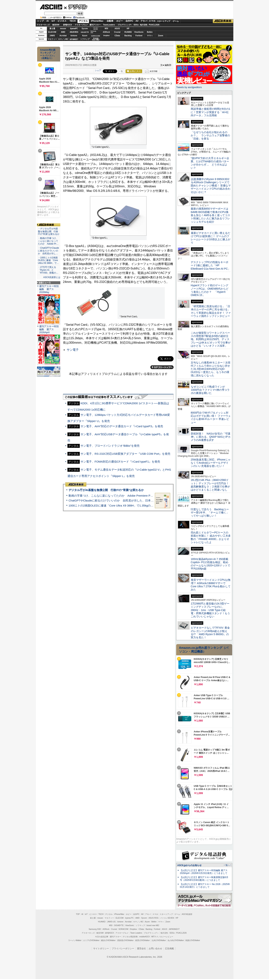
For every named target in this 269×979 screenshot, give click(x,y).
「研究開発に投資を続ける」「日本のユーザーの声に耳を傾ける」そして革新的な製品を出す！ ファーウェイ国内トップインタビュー (211, 311)
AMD (63, 32)
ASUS (117, 28)
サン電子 (73, 349)
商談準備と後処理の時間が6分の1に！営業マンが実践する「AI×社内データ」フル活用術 (210, 112)
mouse (63, 28)
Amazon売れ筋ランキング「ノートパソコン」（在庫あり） (48, 54)
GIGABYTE (85, 32)
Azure (84, 36)
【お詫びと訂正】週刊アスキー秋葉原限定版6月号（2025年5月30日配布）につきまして (204, 878)
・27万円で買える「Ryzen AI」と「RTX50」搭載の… (48, 270)
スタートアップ (163, 21)
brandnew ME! (96, 39)
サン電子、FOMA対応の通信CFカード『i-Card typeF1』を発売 (120, 461)
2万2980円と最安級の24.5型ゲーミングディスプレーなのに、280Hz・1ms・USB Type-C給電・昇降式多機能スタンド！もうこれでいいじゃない (210, 610)
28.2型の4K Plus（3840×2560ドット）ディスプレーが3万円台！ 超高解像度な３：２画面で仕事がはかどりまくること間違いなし (210, 484)
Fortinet (138, 36)
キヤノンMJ (63, 39)
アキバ (143, 21)
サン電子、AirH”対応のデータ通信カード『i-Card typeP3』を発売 (122, 426)
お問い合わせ (155, 948)
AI (48, 21)
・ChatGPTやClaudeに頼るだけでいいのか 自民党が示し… (48, 251)
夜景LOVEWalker (142, 940)
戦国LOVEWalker (192, 940)
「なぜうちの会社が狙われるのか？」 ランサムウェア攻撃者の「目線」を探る (210, 135)
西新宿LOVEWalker (125, 940)
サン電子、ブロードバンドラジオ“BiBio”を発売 (110, 445)
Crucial (117, 32)
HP (128, 28)
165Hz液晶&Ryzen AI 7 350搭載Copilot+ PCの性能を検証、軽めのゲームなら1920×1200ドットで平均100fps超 (210, 564)
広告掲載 (169, 948)
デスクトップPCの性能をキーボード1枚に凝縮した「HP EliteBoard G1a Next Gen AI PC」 (210, 265)
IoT (53, 21)
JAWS (52, 36)
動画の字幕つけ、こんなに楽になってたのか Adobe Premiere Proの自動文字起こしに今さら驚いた (132, 495)
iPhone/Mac (97, 21)
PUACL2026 (154, 25)
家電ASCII (67, 25)
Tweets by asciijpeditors (189, 87)
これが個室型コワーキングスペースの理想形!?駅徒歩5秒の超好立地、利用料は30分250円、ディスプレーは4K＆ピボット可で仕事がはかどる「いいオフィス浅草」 (211, 339)
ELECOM (52, 32)
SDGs (136, 25)
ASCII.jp (51, 6)
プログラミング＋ (151, 933)
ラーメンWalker (74, 940)
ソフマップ (84, 39)
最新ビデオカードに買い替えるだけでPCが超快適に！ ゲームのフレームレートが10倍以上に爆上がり (210, 237)
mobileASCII (144, 937)
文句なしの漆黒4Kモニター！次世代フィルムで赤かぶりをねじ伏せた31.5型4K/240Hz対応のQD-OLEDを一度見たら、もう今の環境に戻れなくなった (211, 369)
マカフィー (52, 39)
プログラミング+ (125, 25)
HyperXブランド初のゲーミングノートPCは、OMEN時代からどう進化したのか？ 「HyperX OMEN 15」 (209, 290)
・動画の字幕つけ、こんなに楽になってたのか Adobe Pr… (48, 241)
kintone (74, 36)
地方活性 (143, 25)
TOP (78, 914)
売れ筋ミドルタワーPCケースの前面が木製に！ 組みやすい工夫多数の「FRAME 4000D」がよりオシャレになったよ (211, 537)
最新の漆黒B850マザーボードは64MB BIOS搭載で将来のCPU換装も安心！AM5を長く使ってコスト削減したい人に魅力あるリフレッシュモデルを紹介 (210, 215)
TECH (72, 21)
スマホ (152, 21)
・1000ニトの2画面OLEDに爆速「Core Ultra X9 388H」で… (48, 260)
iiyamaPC (74, 28)
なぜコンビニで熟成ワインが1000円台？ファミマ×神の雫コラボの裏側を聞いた (210, 390)
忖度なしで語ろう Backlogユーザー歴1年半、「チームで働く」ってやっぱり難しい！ (210, 512)
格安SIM (55, 25)
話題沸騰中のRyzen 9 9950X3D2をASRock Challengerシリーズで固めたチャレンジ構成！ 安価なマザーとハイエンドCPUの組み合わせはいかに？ (211, 186)
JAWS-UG (111, 922)
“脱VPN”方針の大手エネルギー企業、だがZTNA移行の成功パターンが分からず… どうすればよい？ (210, 163)
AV (137, 21)
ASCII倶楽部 (223, 21)
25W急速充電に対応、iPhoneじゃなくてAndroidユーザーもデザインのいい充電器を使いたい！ (211, 463)
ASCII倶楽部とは (51, 277)
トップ (40, 21)
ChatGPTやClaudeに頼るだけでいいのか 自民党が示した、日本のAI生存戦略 (118, 500)
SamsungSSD (93, 31)
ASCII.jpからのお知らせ (189, 865)
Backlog (128, 36)
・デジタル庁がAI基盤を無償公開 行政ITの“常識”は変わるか (48, 231)
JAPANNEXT (73, 39)
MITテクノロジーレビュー (162, 937)
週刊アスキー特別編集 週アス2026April (49, 329)
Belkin (149, 32)
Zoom (160, 36)
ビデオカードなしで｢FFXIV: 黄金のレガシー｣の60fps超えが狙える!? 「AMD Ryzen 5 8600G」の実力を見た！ (210, 632)
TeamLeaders (109, 25)
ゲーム (176, 21)
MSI (106, 28)
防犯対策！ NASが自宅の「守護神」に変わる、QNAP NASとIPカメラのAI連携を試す (211, 437)
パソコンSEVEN (95, 28)
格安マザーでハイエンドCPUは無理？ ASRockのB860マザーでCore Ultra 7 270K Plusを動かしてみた (211, 584)
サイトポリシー (101, 948)
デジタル (75, 7)
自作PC (129, 21)
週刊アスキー (95, 25)
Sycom (85, 28)
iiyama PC (129, 918)
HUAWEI (128, 32)
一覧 (121, 71)
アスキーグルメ (81, 25)
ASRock (106, 32)
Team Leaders (136, 933)
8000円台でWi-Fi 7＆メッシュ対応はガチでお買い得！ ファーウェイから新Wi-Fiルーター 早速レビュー (211, 417)
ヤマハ (150, 36)
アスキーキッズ (43, 25)
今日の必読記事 (101, 937)
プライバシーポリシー (123, 948)
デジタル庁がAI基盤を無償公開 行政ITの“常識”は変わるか (106, 490)
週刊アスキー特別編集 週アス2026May (49, 289)
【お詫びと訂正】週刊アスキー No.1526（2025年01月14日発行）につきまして (205, 885)
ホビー (119, 21)
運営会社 (141, 948)
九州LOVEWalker (158, 940)
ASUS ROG (74, 32)
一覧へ (227, 865)
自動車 (110, 21)
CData (117, 36)
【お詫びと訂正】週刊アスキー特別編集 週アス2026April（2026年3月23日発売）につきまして (204, 871)
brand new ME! (153, 925)
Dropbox (106, 35)
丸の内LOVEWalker (176, 940)
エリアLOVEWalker (91, 940)
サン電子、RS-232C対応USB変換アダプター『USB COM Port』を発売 (125, 453)
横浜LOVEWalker (108, 940)
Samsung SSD (95, 929)
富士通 (52, 28)
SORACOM (123, 929)
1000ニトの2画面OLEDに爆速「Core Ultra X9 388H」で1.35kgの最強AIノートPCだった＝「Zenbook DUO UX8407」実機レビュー (151, 505)
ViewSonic (139, 32)
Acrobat (63, 36)
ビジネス (62, 21)
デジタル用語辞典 (130, 937)
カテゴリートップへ (162, 367)
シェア (98, 70)
